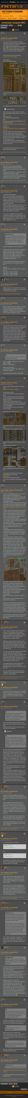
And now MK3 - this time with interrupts (12, 490)
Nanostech (3, 316)
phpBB (10, 1095)
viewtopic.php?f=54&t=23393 (10, 56)
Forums (12, 2)
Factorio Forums (12, 11)
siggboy (5, 621)
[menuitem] (6, 16)
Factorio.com (4, 2)
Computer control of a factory (9, 383)
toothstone (3, 681)
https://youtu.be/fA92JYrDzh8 (10, 389)
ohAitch (2, 832)
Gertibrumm (6, 946)
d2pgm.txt (5, 476)
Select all (9, 845)
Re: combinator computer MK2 (9, 162)
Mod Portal (24, 2)
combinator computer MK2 (13, 22)
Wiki (18, 2)
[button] (18, 30)
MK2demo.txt (6, 116)
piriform (2, 32)
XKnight (2, 156)
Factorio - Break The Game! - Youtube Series (10, 293)
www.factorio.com (6, 13)
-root (5, 278)
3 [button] (16, 30)
